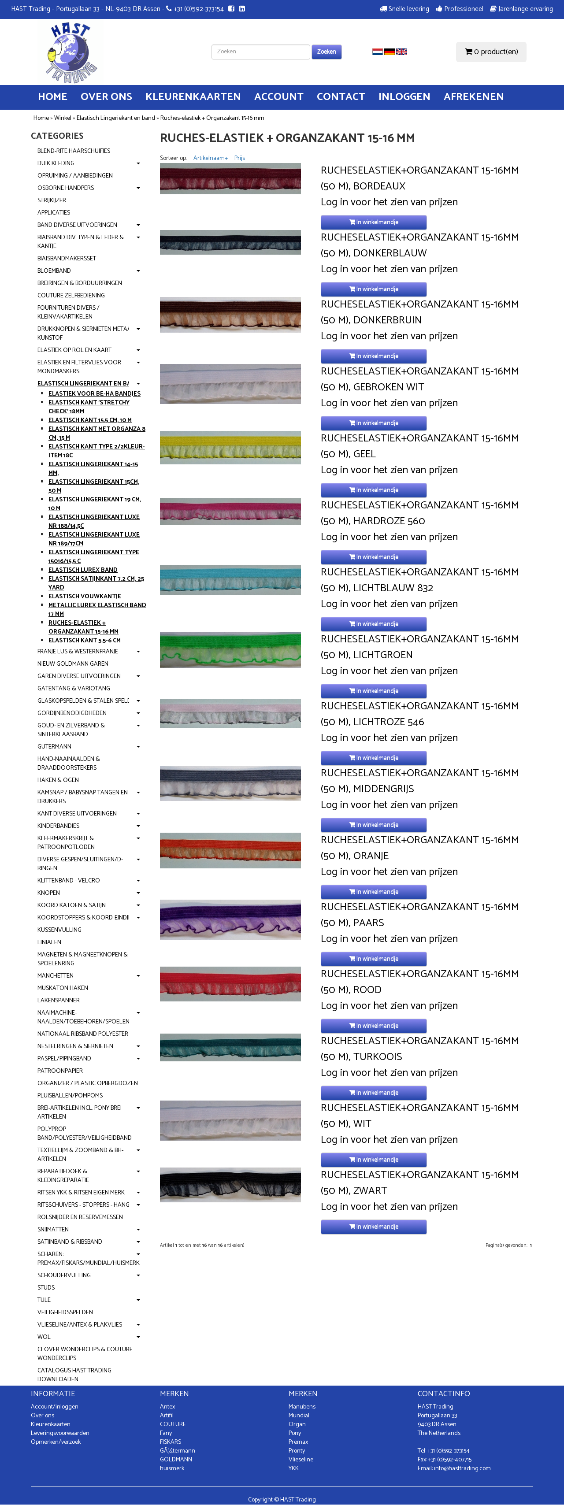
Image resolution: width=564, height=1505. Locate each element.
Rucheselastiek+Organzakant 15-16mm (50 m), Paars (420, 915)
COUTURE (173, 1425)
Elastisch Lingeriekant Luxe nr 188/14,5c (94, 521)
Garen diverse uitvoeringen (79, 676)
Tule (44, 1300)
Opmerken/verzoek (56, 1442)
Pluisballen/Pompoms (70, 1096)
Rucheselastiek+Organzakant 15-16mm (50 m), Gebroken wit (420, 380)
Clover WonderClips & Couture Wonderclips (85, 1354)
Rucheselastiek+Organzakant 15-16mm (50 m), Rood (420, 982)
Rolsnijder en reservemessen (80, 1217)
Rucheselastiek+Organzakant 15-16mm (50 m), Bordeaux (420, 179)
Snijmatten (53, 1230)
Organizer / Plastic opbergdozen (87, 1084)
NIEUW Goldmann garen (72, 664)
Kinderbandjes (58, 826)
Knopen (48, 893)
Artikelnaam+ (210, 158)
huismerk (172, 1469)
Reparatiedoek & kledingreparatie (63, 1176)
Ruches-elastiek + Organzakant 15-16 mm (212, 118)
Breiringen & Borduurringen (79, 283)
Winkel (62, 118)
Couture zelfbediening (71, 296)
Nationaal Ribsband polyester (82, 1034)
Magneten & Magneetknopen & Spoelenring (82, 959)
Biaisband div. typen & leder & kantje (80, 242)
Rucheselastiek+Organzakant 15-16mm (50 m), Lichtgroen (420, 648)
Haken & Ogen (58, 780)
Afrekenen (474, 97)
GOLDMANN (176, 1460)
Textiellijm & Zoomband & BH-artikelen (80, 1154)
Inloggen (404, 97)
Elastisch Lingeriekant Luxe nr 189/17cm (94, 539)
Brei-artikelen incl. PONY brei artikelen (79, 1112)
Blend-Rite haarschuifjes (73, 151)
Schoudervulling (64, 1276)
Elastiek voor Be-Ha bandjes (94, 394)
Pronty (297, 1451)
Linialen (49, 943)
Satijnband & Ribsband (69, 1242)
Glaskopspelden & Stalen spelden (87, 701)
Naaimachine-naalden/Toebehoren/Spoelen (83, 1017)
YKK (294, 1469)
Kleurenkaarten (193, 97)
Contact (341, 97)
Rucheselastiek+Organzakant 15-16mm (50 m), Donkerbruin (420, 313)
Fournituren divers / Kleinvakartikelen (68, 312)
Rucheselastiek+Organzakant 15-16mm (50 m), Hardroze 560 (420, 514)
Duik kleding (55, 164)
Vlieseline (301, 1460)
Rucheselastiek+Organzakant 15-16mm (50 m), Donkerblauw (420, 246)
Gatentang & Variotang (73, 689)
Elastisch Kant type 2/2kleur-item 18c (96, 451)
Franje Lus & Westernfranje (77, 652)
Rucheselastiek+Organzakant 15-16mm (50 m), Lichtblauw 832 (420, 581)
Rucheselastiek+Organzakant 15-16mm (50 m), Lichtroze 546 (420, 714)
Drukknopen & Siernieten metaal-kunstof (86, 333)
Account (279, 97)
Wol (44, 1337)
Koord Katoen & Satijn (71, 906)
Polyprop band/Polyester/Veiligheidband (84, 1133)
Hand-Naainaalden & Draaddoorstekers (68, 763)
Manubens (302, 1407)
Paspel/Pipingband (64, 1059)
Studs (46, 1288)
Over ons (106, 97)
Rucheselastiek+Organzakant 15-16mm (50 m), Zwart (420, 1183)
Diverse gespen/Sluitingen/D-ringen (80, 864)
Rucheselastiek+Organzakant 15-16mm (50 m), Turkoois (420, 1049)
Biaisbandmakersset (66, 259)
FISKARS (170, 1442)
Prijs (239, 158)
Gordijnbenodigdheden (72, 713)
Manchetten (55, 976)
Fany (166, 1433)
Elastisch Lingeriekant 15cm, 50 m (93, 486)
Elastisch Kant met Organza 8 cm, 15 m (96, 433)
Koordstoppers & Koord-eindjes (85, 918)
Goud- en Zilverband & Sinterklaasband (71, 730)
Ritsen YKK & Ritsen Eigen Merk (81, 1193)
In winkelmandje (373, 222)
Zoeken (326, 52)
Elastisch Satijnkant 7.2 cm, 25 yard (96, 583)
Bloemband (54, 271)
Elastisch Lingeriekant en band (116, 118)
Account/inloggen (54, 1407)
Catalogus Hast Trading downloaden (74, 1375)
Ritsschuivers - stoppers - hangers (88, 1205)
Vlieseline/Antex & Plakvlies (79, 1325)
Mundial (299, 1416)
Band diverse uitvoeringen (77, 225)
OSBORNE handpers (65, 188)
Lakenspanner (58, 1001)
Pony (295, 1433)
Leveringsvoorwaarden (60, 1433)
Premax (298, 1442)
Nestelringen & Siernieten (75, 1047)
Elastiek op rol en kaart (74, 350)
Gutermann (54, 747)
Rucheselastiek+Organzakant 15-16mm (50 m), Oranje (420, 848)
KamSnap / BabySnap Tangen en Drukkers (82, 797)
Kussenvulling (59, 930)
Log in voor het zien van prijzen (389, 203)
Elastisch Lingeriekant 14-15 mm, (93, 469)
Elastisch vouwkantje (84, 597)
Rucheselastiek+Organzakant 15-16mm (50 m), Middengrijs (420, 781)
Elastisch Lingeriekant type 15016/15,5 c (93, 557)
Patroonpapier (60, 1071)
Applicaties (53, 213)
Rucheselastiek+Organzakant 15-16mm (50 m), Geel (420, 447)
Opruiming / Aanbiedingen (75, 176)
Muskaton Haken (62, 988)
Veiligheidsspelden (65, 1313)
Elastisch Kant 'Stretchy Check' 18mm (89, 407)
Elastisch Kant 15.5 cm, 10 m (90, 420)
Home (52, 97)
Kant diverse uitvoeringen (77, 814)
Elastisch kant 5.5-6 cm (84, 641)
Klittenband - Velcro (68, 881)
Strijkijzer (51, 201)
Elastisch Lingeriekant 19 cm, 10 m (94, 504)
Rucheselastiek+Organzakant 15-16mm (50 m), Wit (420, 1116)
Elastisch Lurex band (83, 570)
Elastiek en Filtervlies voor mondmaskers (79, 367)
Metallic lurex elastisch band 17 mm (97, 610)
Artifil (167, 1416)
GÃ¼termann (177, 1451)
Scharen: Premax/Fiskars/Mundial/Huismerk (88, 1258)
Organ (297, 1425)
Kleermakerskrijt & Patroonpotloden (66, 843)
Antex (167, 1407)
